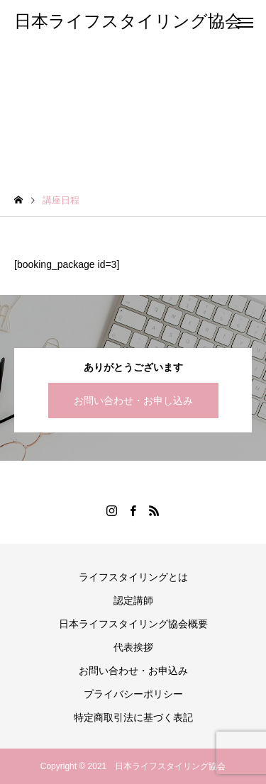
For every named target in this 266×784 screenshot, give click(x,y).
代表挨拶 (133, 647)
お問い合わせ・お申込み (133, 670)
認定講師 (133, 600)
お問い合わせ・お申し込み (133, 400)
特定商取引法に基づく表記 (133, 717)
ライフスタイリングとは (133, 577)
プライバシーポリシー (133, 694)
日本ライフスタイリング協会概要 (133, 623)
